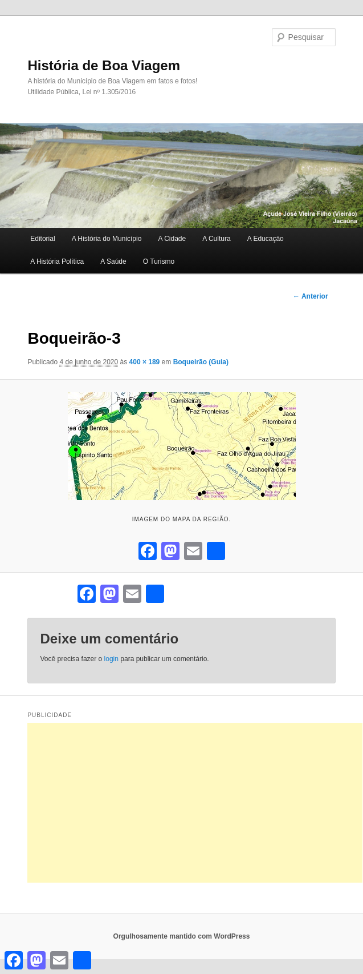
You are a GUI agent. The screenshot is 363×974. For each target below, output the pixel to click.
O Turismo (158, 261)
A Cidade (172, 239)
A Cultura (216, 239)
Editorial (42, 239)
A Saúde (113, 261)
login (111, 659)
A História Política (57, 261)
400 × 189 (144, 362)
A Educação (265, 239)
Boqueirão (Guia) (201, 362)
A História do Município (107, 239)
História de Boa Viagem (103, 65)
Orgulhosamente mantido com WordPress (181, 936)
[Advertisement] (194, 803)
